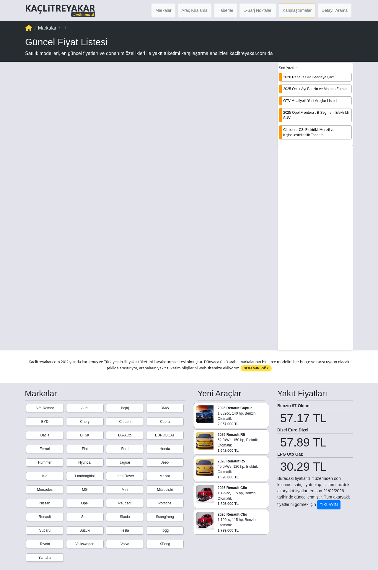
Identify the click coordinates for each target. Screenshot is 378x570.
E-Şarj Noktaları (258, 10)
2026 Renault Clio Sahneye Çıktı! (309, 77)
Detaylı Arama (335, 10)
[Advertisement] (315, 248)
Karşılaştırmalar (297, 10)
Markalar (163, 10)
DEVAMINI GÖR (256, 368)
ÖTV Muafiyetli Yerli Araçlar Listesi (310, 101)
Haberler (226, 10)
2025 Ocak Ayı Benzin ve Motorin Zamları (315, 89)
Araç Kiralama (195, 10)
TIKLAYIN (329, 504)
